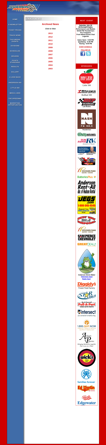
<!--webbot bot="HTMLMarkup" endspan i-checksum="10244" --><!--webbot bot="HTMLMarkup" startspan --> (87, 237)
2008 (50, 51)
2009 (50, 47)
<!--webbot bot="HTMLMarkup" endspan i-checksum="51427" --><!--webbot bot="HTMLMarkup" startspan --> (85, 44)
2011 (50, 40)
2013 (50, 33)
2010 (50, 44)
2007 (50, 54)
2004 (50, 65)
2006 (50, 58)
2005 (50, 62)
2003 (50, 69)
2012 (50, 37)
